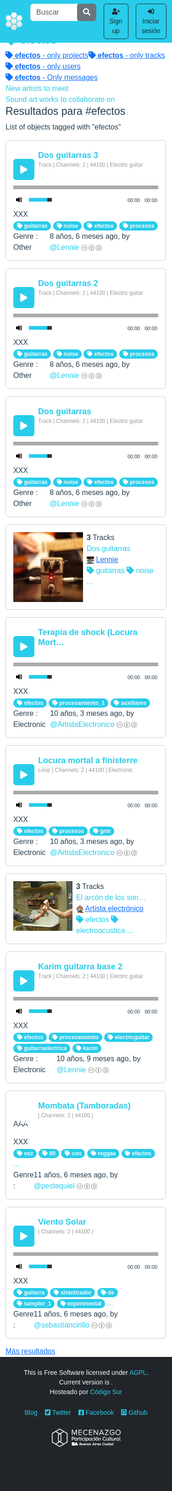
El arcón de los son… (111, 897)
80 (48, 1153)
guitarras (32, 226)
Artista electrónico (114, 908)
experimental (81, 1303)
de (107, 1292)
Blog (31, 1412)
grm (102, 831)
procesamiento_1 (78, 703)
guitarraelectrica (42, 1048)
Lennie (107, 559)
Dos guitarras (64, 411)
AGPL (137, 1372)
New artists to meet (37, 88)
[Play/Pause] (23, 169)
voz (25, 1153)
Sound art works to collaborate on (60, 99)
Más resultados (30, 1351)
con (73, 1153)
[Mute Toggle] (19, 199)
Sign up (116, 21)
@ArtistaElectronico (82, 724)
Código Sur (106, 1391)
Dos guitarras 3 (68, 155)
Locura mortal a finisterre (88, 760)
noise (67, 226)
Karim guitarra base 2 (80, 966)
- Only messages (52, 77)
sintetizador (73, 1292)
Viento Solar (62, 1222)
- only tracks (127, 55)
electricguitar (129, 1037)
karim (87, 1048)
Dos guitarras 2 (68, 283)
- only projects (47, 55)
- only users (43, 66)
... (90, 581)
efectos (100, 226)
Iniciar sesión (151, 21)
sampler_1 (34, 1303)
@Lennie (64, 247)
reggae (103, 1153)
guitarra (30, 1292)
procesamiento (75, 1037)
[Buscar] (53, 12)
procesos (139, 226)
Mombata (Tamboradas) (84, 1105)
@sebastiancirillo (61, 1325)
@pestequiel (53, 1186)
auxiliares (130, 703)
